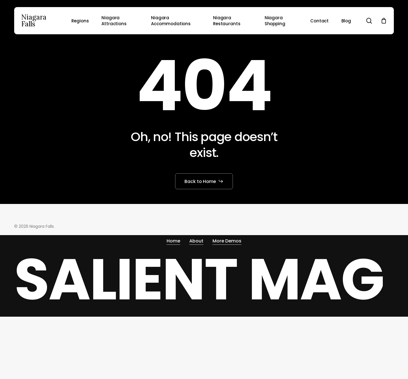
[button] (204, 181)
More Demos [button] (226, 239)
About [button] (196, 239)
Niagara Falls (33, 20)
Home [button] (173, 239)
